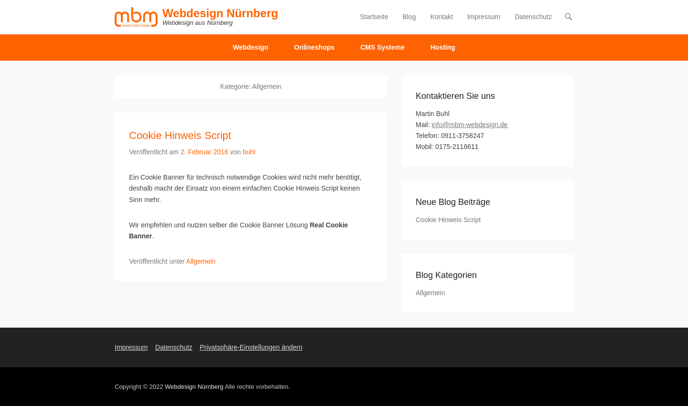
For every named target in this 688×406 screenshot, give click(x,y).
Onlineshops (314, 47)
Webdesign (250, 47)
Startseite (374, 17)
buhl (249, 152)
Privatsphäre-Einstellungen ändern (251, 347)
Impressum (483, 17)
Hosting (442, 47)
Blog (409, 17)
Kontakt (441, 17)
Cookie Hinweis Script (180, 135)
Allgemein (200, 261)
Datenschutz (533, 17)
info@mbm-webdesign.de (469, 124)
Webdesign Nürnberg (220, 13)
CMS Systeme (382, 47)
